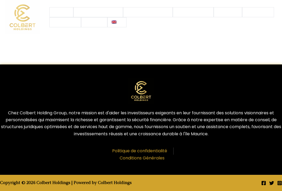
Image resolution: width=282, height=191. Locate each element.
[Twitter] (271, 183)
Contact (94, 22)
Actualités (258, 12)
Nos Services (193, 12)
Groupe (228, 12)
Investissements (98, 12)
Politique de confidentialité (139, 151)
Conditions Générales (142, 158)
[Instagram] (279, 183)
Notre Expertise (148, 12)
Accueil (61, 12)
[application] (117, 12)
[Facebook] (263, 183)
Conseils (65, 22)
